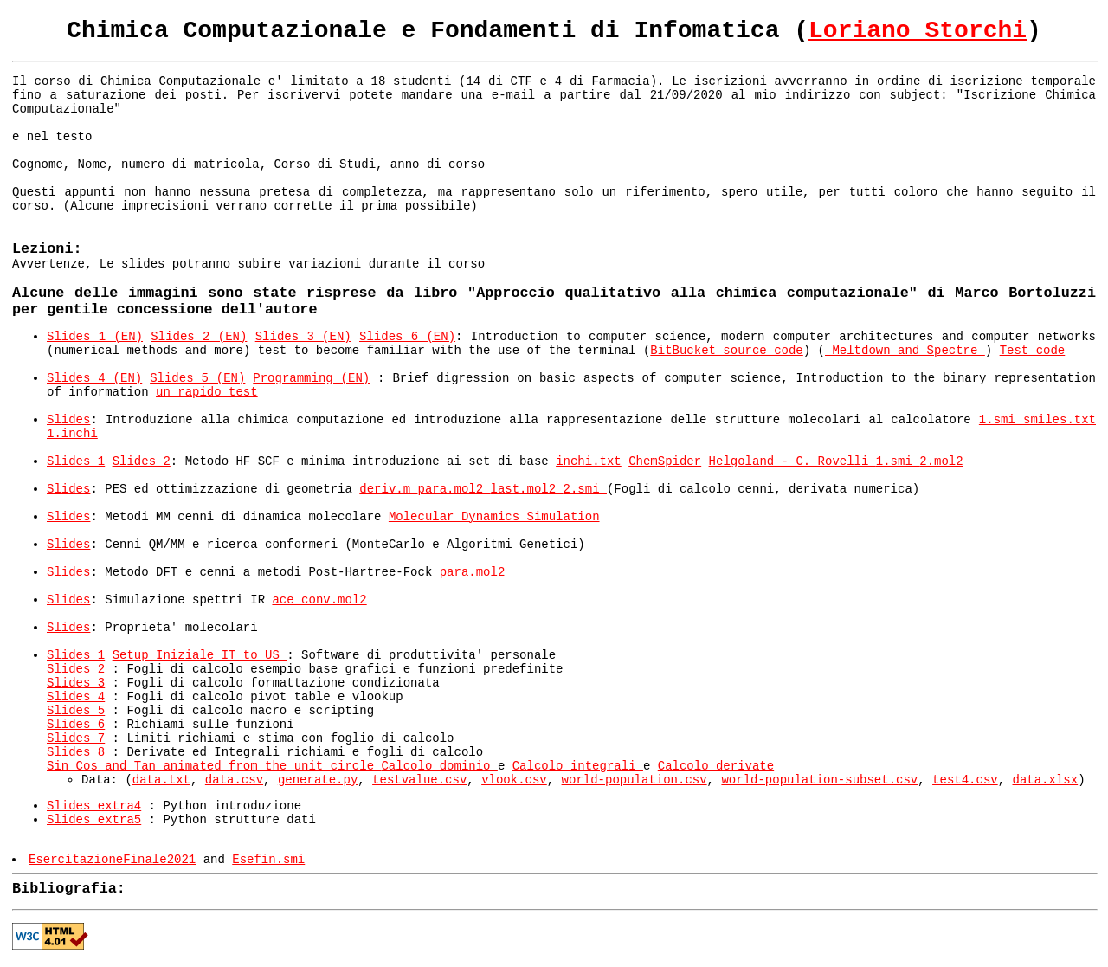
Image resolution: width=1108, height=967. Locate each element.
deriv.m (388, 489)
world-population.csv (634, 780)
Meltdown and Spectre (905, 351)
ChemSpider (664, 461)
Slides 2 (142, 461)
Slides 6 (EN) (407, 337)
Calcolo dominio (439, 766)
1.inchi (72, 434)
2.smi (585, 489)
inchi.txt (589, 461)
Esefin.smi (268, 860)
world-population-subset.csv (819, 780)
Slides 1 (76, 461)
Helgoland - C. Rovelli (792, 461)
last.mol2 (527, 489)
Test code (1033, 351)
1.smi (1001, 420)
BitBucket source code (726, 351)
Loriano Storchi (917, 30)
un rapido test (207, 392)
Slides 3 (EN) (303, 337)
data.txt (161, 780)
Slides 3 (76, 683)
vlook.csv (514, 780)
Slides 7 (76, 738)
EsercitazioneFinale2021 (112, 860)
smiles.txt (1059, 420)
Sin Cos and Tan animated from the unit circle (214, 766)
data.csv (234, 780)
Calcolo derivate (716, 766)
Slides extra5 (94, 820)
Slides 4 (76, 697)
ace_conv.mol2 (319, 600)
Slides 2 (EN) (199, 337)
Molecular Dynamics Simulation (494, 517)
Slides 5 (76, 711)
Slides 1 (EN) (95, 337)
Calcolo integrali (577, 766)
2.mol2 (941, 461)
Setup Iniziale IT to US (200, 655)
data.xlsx (1046, 780)
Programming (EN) (311, 378)
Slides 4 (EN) (94, 378)
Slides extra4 (94, 806)
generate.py (318, 780)
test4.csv (965, 780)
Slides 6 (76, 725)
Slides (68, 420)
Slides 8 (76, 752)
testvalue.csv (419, 780)
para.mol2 (454, 489)
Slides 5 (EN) (197, 378)
